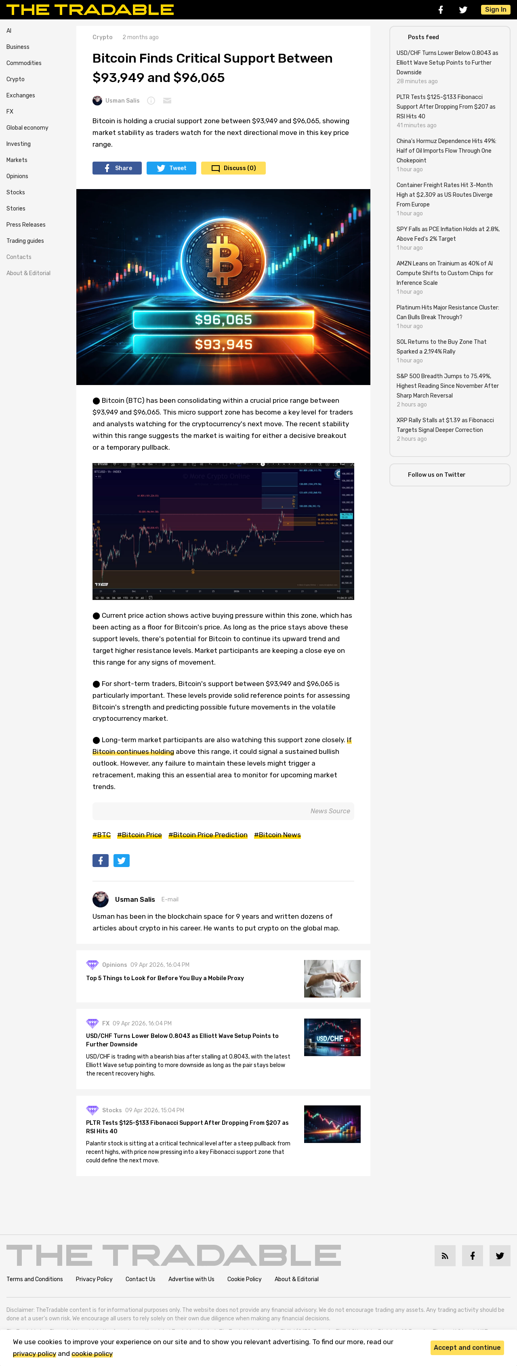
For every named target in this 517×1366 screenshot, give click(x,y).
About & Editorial (28, 273)
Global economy (27, 127)
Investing (18, 144)
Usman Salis (116, 100)
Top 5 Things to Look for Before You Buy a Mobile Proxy (165, 978)
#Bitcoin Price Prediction (208, 835)
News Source (330, 811)
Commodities (24, 63)
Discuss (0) (240, 168)
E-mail (170, 899)
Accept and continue (467, 1347)
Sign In (495, 9)
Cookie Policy (244, 1279)
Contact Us (141, 1279)
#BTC (101, 835)
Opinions (17, 176)
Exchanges (20, 95)
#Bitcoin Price (139, 835)
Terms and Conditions (34, 1279)
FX (9, 111)
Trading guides (25, 241)
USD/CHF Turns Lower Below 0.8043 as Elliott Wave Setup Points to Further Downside (182, 1040)
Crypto (15, 79)
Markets (16, 160)
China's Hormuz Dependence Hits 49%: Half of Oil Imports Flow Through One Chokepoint (446, 151)
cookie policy (92, 1353)
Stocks (15, 192)
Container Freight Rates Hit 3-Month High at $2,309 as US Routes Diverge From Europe (445, 195)
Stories (15, 208)
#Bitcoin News (277, 835)
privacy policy (34, 1353)
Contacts (19, 257)
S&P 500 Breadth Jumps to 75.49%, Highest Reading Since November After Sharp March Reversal (448, 386)
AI (8, 30)
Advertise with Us (191, 1279)
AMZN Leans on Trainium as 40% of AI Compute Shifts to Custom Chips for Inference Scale (445, 273)
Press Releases (26, 224)
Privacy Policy (94, 1279)
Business (17, 47)
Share (123, 168)
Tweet (178, 168)
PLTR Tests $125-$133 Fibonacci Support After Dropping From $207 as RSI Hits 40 (187, 1127)
